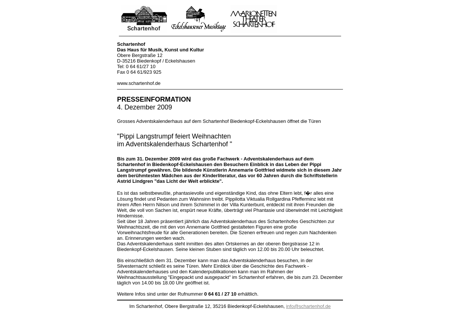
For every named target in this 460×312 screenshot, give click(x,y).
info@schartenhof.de (308, 306)
